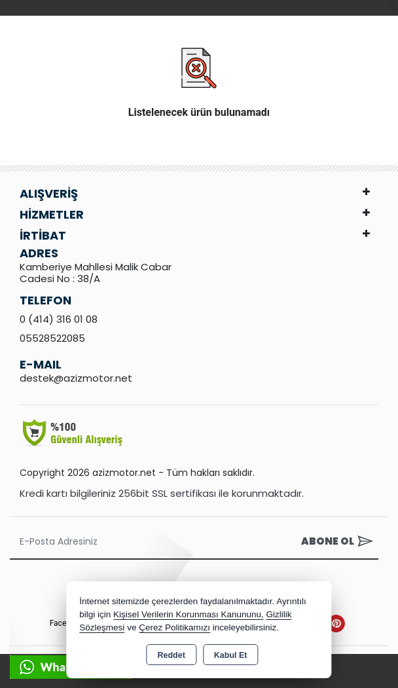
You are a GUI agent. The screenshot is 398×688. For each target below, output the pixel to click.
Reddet (171, 655)
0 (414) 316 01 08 (59, 319)
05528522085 (52, 338)
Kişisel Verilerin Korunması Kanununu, (188, 614)
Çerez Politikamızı (174, 627)
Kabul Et (230, 655)
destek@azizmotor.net (76, 378)
